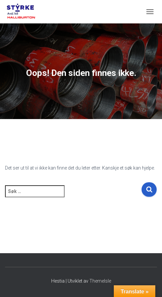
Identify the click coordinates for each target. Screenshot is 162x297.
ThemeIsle (100, 281)
